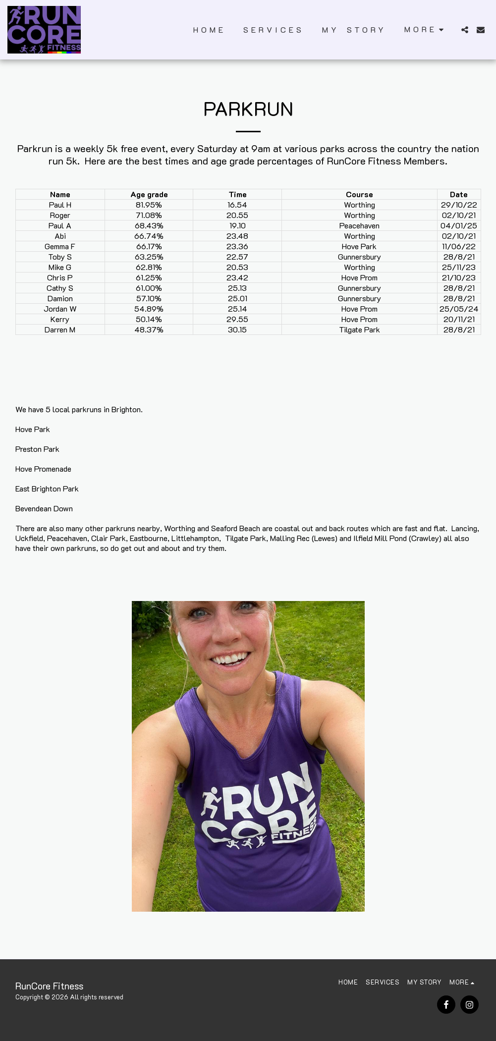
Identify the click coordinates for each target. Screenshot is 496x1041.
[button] (464, 30)
